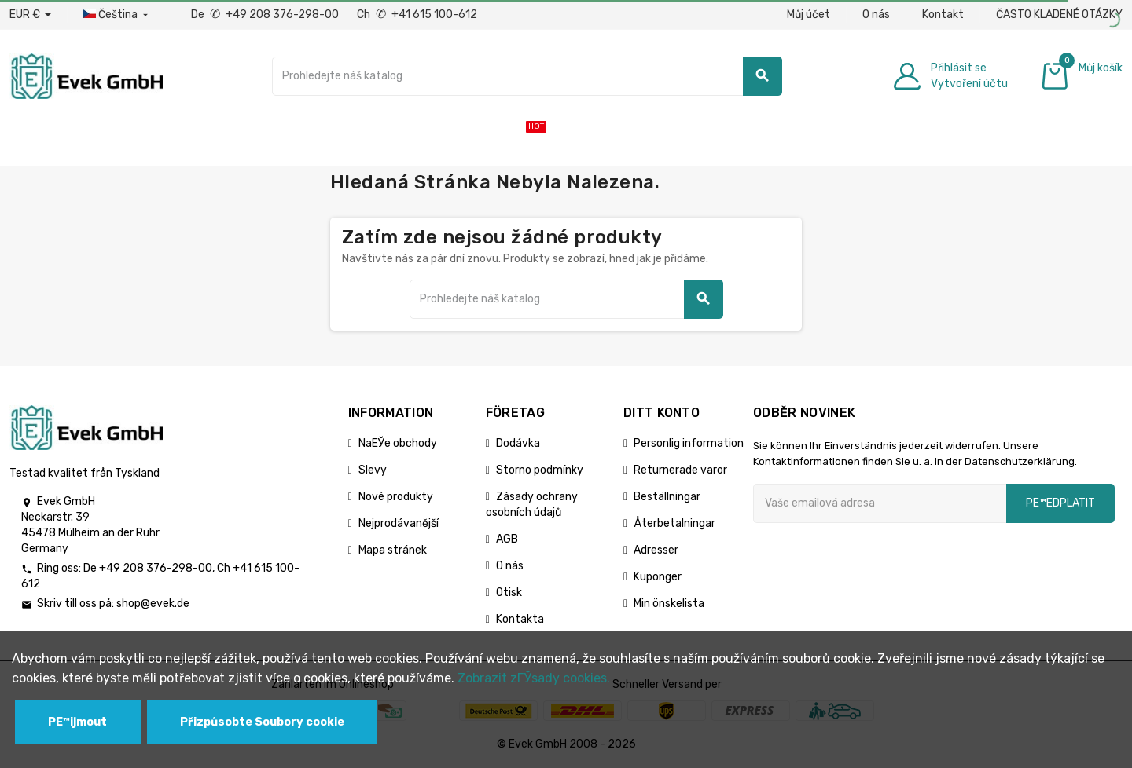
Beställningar (667, 496)
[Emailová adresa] (879, 503)
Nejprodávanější (398, 523)
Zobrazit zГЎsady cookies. (534, 678)
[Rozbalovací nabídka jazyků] (117, 15)
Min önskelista (669, 603)
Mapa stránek (392, 550)
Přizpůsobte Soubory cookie (262, 722)
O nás (876, 14)
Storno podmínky (539, 470)
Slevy (372, 470)
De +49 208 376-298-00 (266, 14)
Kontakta (520, 619)
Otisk (509, 592)
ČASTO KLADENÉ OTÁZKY (1059, 14)
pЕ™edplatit (1060, 503)
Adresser (656, 550)
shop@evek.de (152, 603)
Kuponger (658, 576)
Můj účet (808, 14)
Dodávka (518, 443)
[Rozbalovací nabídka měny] (30, 15)
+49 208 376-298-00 (155, 568)
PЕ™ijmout (77, 722)
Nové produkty (395, 496)
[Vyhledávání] (527, 76)
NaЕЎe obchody (397, 443)
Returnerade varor (680, 470)
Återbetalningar (674, 523)
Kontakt (943, 14)
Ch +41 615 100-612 (417, 14)
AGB (507, 539)
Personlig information (689, 443)
